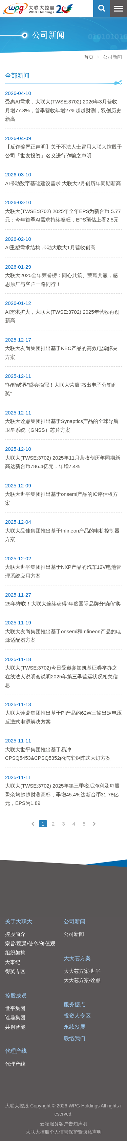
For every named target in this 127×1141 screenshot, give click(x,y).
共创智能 (15, 1027)
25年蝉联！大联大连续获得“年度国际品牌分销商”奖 (63, 603)
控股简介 (15, 934)
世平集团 (15, 1008)
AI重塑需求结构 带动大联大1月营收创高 (50, 247)
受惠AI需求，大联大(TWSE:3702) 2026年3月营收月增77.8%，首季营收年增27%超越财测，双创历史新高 (63, 110)
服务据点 (74, 1004)
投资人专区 (77, 1016)
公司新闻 (74, 921)
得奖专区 (15, 971)
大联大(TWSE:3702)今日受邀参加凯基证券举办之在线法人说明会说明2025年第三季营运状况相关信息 (61, 676)
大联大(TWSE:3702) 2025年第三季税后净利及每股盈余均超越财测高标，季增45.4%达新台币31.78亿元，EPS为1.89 (62, 794)
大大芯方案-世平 (82, 971)
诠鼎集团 (15, 1017)
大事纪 (12, 962)
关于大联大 (18, 921)
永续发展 (74, 1027)
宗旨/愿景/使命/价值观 (30, 943)
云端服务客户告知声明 (63, 1123)
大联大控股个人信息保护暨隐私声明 (64, 1132)
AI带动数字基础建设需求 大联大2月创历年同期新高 (63, 183)
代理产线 (16, 1051)
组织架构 (15, 952)
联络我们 (74, 1038)
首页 (88, 57)
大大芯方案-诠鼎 (82, 980)
